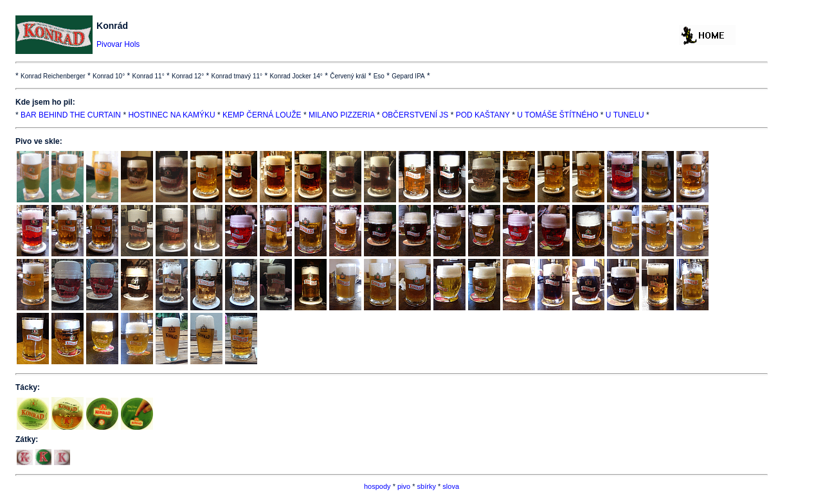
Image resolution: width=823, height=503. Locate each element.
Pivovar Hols (118, 44)
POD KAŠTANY (483, 114)
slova (450, 486)
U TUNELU (625, 114)
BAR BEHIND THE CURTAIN (71, 114)
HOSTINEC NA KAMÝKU (171, 114)
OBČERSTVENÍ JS (415, 114)
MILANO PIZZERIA (342, 114)
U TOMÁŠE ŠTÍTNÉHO (557, 114)
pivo (403, 486)
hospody (377, 486)
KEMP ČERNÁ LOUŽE (261, 114)
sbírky (426, 486)
